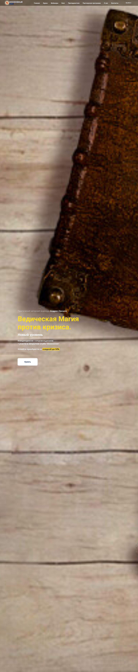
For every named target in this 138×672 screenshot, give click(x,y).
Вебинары (55, 3)
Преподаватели (74, 3)
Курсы (45, 3)
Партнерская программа (92, 3)
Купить (27, 362)
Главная (37, 3)
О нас (106, 3)
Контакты (114, 3)
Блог (63, 3)
